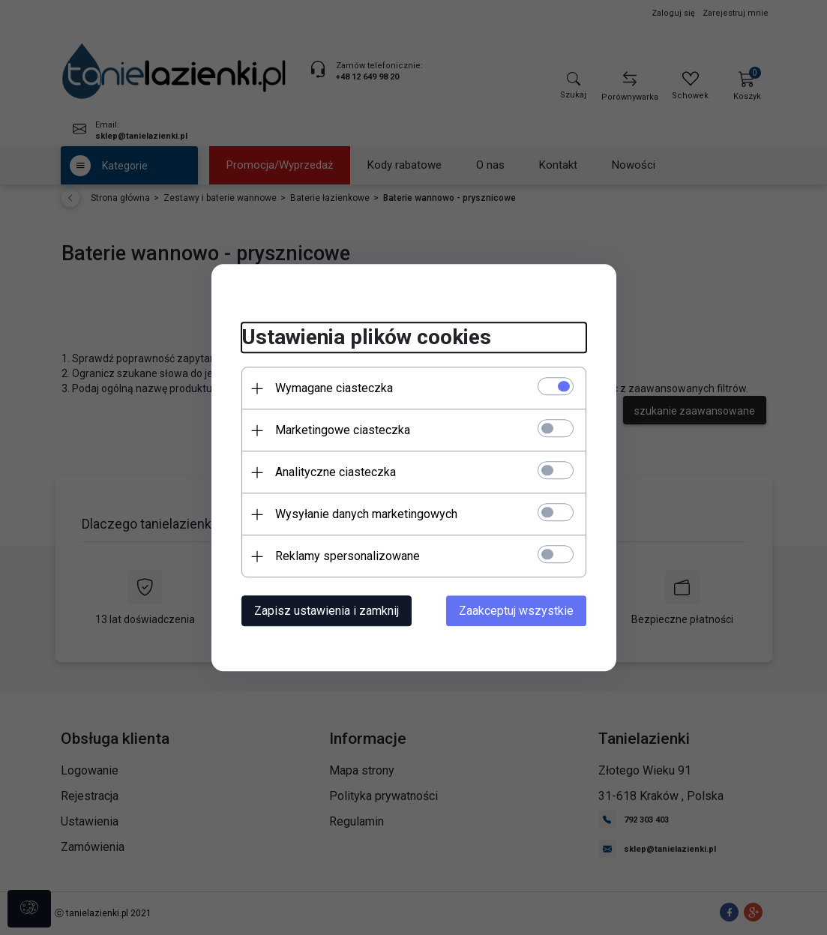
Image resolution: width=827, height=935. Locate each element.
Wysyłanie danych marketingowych (366, 514)
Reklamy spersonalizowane (347, 556)
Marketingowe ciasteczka (342, 430)
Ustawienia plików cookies (366, 337)
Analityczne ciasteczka (335, 472)
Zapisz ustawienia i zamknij (326, 611)
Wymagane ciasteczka (334, 388)
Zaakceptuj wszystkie (516, 611)
